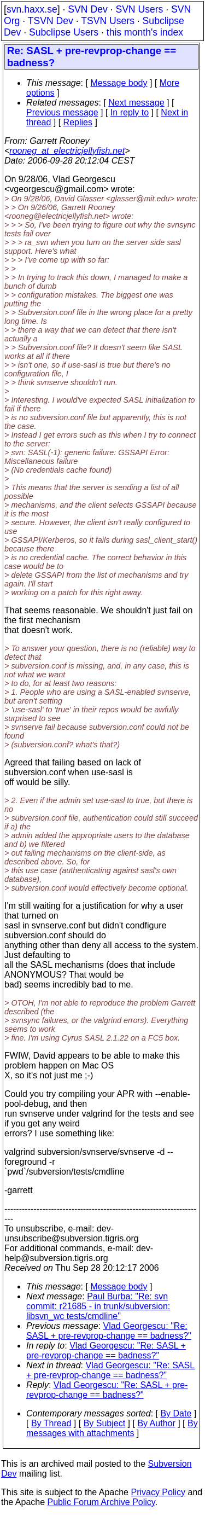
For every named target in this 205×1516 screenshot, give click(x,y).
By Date (175, 1413)
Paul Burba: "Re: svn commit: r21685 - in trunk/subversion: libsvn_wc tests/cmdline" (98, 1306)
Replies (77, 122)
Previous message (62, 112)
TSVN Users (107, 20)
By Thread (51, 1423)
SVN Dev (87, 9)
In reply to (129, 112)
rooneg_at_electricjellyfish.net (67, 150)
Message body (118, 83)
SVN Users (139, 9)
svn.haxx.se (32, 9)
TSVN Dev (50, 20)
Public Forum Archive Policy (101, 1502)
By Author (156, 1423)
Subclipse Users (63, 32)
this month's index (145, 32)
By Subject (104, 1423)
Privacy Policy (158, 1492)
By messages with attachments (112, 1428)
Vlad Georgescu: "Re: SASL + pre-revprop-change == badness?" (108, 1330)
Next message (136, 102)
